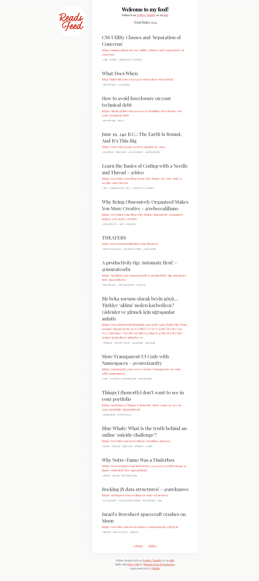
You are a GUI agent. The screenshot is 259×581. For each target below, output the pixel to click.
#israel (134, 532)
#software (109, 84)
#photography (111, 249)
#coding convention (122, 378)
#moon (106, 532)
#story (115, 475)
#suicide (127, 446)
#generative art (119, 188)
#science (108, 152)
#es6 (159, 500)
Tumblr (151, 15)
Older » (152, 545)
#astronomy (152, 152)
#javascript (109, 500)
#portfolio (123, 414)
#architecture (132, 249)
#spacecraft (120, 532)
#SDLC (121, 120)
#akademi (137, 342)
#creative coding (142, 188)
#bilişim (149, 342)
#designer (108, 414)
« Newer (138, 545)
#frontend (145, 378)
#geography (135, 152)
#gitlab (140, 284)
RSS (166, 15)
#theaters (149, 249)
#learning (123, 84)
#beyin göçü (121, 342)
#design (130, 224)
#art (105, 188)
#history (120, 152)
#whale (115, 446)
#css (105, 59)
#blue (106, 446)
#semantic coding (130, 59)
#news (106, 475)
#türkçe (107, 342)
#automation (125, 284)
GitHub (155, 568)
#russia (138, 446)
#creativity (109, 224)
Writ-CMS (133, 564)
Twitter (141, 15)
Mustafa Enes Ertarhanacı (159, 564)
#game (149, 446)
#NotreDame (129, 475)
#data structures (129, 500)
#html (113, 59)
